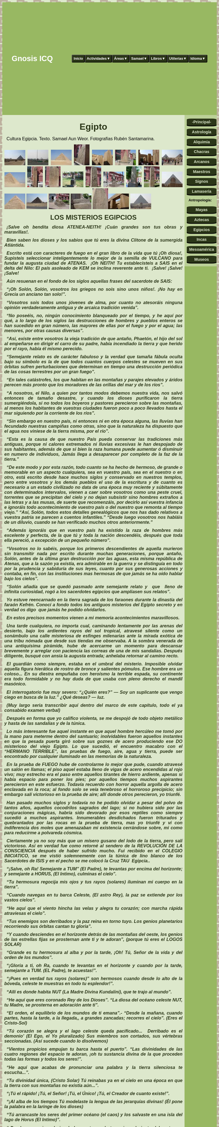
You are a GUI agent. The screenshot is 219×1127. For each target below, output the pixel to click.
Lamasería (201, 191)
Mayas (202, 209)
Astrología (201, 132)
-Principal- (201, 122)
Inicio (78, 58)
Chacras (202, 151)
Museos (201, 259)
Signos (201, 181)
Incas (201, 239)
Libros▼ (158, 58)
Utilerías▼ (178, 58)
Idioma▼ (197, 58)
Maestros (201, 171)
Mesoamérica (201, 249)
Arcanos (201, 161)
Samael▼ (139, 58)
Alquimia (201, 142)
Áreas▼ (120, 58)
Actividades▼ (98, 58)
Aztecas (201, 219)
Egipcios (201, 229)
